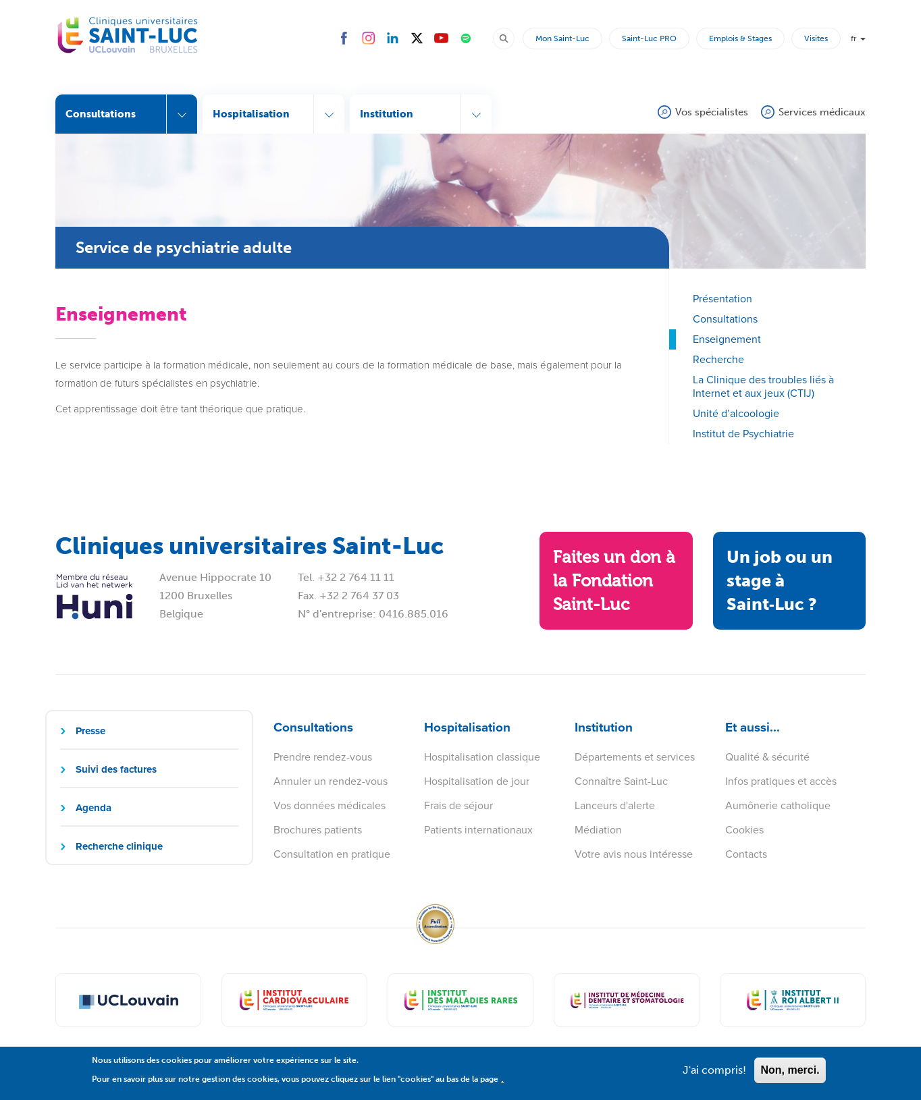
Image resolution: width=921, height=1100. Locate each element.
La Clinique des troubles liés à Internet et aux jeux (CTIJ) (763, 386)
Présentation (722, 298)
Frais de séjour (458, 805)
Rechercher (510, 38)
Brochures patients (317, 829)
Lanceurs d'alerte (615, 805)
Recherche (718, 359)
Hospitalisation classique (482, 757)
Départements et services (635, 757)
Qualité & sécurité (767, 757)
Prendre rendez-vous (322, 757)
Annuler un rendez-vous (330, 781)
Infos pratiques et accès (781, 781)
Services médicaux (822, 112)
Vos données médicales (329, 805)
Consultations (725, 319)
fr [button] (858, 38)
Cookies (744, 829)
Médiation (598, 829)
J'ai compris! (714, 1074)
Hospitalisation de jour (476, 781)
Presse (90, 730)
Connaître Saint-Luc (621, 781)
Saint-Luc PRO (649, 38)
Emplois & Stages (740, 38)
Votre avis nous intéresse (634, 854)
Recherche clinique (119, 846)
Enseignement (727, 339)
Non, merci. (789, 1074)
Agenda (93, 807)
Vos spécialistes (711, 112)
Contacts (746, 854)
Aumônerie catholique (778, 805)
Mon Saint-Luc (562, 38)
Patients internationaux (478, 829)
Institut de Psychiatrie (743, 433)
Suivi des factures (116, 769)
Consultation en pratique (331, 854)
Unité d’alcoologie (736, 413)
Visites (816, 38)
